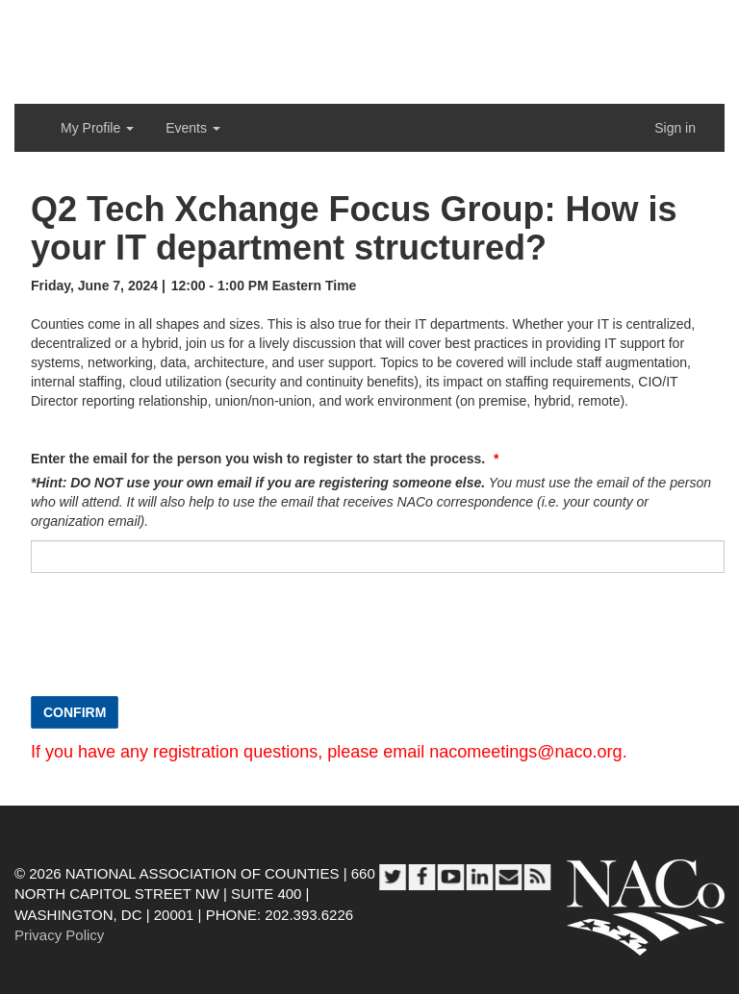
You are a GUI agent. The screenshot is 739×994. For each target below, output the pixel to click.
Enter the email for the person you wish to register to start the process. (260, 458)
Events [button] (193, 128)
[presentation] (177, 644)
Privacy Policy (59, 935)
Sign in (675, 128)
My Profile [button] (97, 128)
